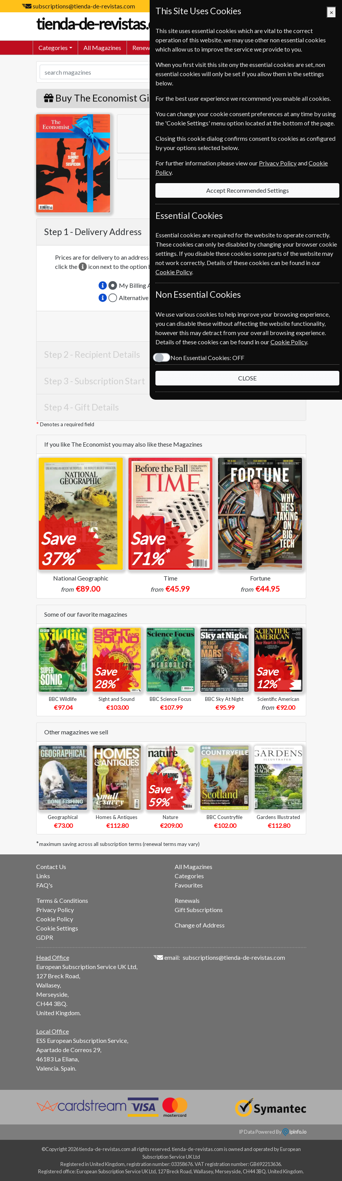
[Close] (331, 12)
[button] (102, 285)
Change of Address (200, 925)
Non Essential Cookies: (207, 357)
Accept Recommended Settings (247, 190)
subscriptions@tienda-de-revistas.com (84, 6)
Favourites (189, 885)
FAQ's (44, 885)
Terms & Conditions (62, 900)
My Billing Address (144, 285)
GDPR (44, 937)
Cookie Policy (54, 918)
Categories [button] (53, 47)
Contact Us (51, 866)
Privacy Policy (55, 909)
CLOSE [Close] (247, 378)
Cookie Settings (57, 928)
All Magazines (102, 47)
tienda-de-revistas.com (113, 24)
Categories (189, 875)
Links (43, 875)
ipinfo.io (294, 1132)
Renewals (144, 47)
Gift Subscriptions (199, 909)
